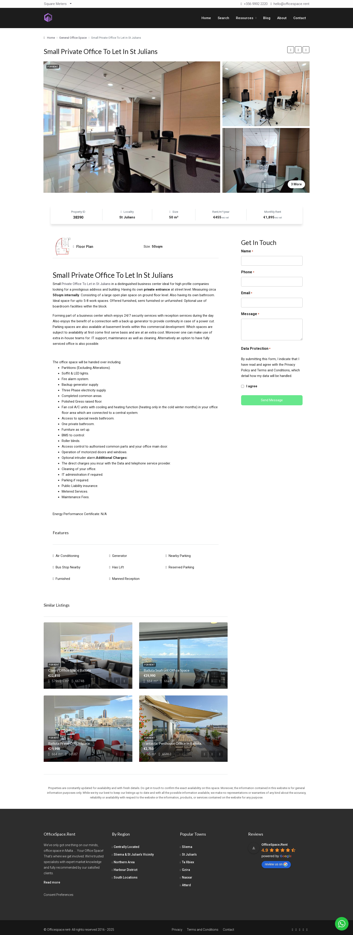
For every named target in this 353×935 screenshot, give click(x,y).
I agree (251, 386)
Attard (186, 881)
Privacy (177, 925)
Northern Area (124, 858)
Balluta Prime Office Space (69, 739)
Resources (244, 18)
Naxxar (187, 873)
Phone (247, 272)
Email (246, 293)
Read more (52, 878)
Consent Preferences (58, 890)
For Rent (53, 66)
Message (250, 314)
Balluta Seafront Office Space (166, 666)
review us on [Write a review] (276, 860)
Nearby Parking (180, 555)
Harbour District (125, 865)
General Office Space (73, 37)
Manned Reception (126, 575)
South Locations (126, 873)
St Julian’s (189, 850)
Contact (299, 18)
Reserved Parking (181, 565)
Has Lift (118, 565)
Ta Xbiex (188, 858)
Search (223, 18)
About (282, 18)
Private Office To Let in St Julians (86, 284)
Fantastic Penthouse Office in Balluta (172, 739)
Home (206, 18)
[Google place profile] (275, 840)
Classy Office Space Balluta (69, 666)
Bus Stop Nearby (68, 565)
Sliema (187, 842)
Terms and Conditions (202, 925)
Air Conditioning (67, 555)
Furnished (63, 575)
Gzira (186, 865)
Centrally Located (126, 842)
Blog (266, 18)
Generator (119, 555)
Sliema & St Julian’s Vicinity (134, 850)
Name (247, 251)
